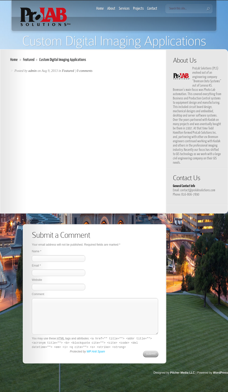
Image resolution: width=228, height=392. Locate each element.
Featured (28, 60)
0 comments (85, 71)
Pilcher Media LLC (182, 372)
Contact (152, 9)
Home (100, 9)
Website (37, 280)
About (111, 9)
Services (124, 9)
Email (35, 265)
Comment (38, 294)
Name (35, 251)
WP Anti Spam (96, 351)
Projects (138, 9)
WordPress (220, 372)
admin (32, 71)
